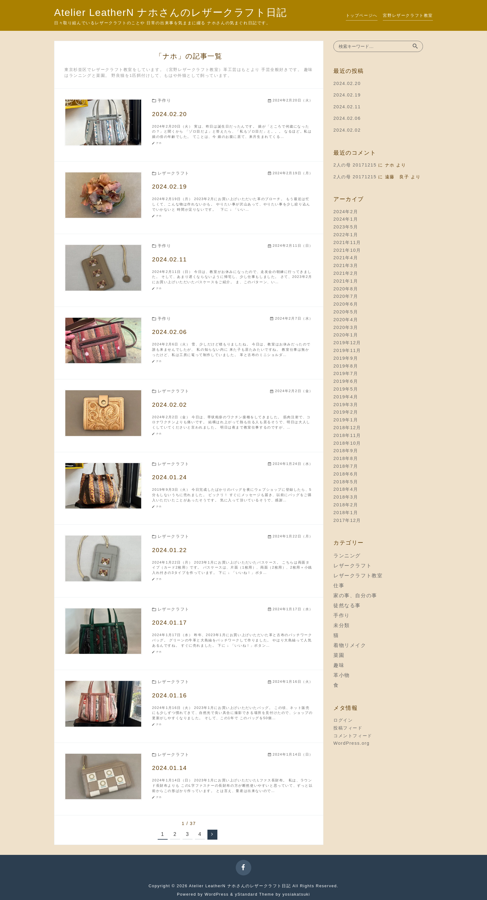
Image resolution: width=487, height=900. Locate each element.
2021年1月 (345, 281)
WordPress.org (351, 743)
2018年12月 (347, 427)
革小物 (341, 675)
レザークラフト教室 (358, 575)
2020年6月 (345, 304)
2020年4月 (345, 319)
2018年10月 (347, 443)
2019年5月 (345, 389)
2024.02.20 (347, 83)
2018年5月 (345, 481)
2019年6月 (345, 381)
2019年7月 (345, 373)
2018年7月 (345, 466)
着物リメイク (349, 645)
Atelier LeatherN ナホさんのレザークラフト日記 (170, 12)
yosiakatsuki (296, 894)
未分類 (341, 625)
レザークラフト (352, 565)
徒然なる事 (347, 605)
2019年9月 (345, 358)
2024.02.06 (347, 118)
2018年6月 (345, 473)
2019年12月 (347, 342)
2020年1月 (345, 334)
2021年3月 (345, 265)
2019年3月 (345, 404)
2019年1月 (345, 419)
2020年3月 (345, 327)
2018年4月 (345, 489)
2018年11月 (347, 435)
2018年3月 (345, 497)
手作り (341, 615)
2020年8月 (345, 288)
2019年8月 (345, 365)
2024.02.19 (347, 94)
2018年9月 (345, 450)
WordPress (217, 894)
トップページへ (362, 15)
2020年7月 (345, 296)
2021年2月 (345, 273)
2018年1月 (345, 512)
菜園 (338, 655)
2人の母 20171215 (355, 164)
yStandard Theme (254, 894)
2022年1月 (345, 234)
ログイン (343, 720)
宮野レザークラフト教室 (408, 15)
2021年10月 (347, 250)
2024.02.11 (347, 106)
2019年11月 (347, 350)
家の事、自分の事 (355, 595)
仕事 (338, 585)
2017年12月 (347, 520)
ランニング (347, 555)
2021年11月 (347, 242)
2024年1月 (345, 219)
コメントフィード (352, 735)
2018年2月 (345, 504)
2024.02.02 (347, 130)
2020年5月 (345, 311)
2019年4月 (345, 396)
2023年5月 (345, 226)
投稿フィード (348, 727)
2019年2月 (345, 412)
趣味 (338, 665)
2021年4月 (345, 257)
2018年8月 (345, 458)
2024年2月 (345, 211)
